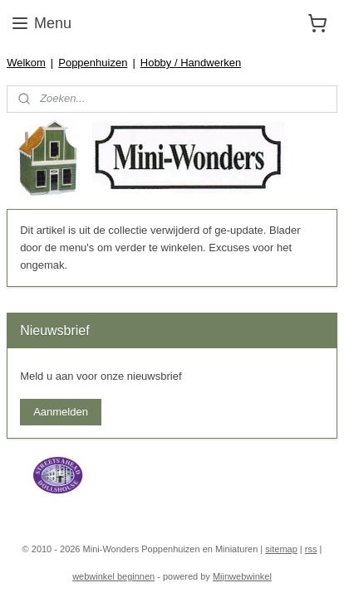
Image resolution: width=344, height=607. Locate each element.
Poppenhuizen (92, 62)
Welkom (26, 62)
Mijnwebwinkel (242, 576)
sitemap (281, 549)
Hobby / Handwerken (190, 62)
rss (311, 549)
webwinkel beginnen (113, 576)
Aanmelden (60, 411)
